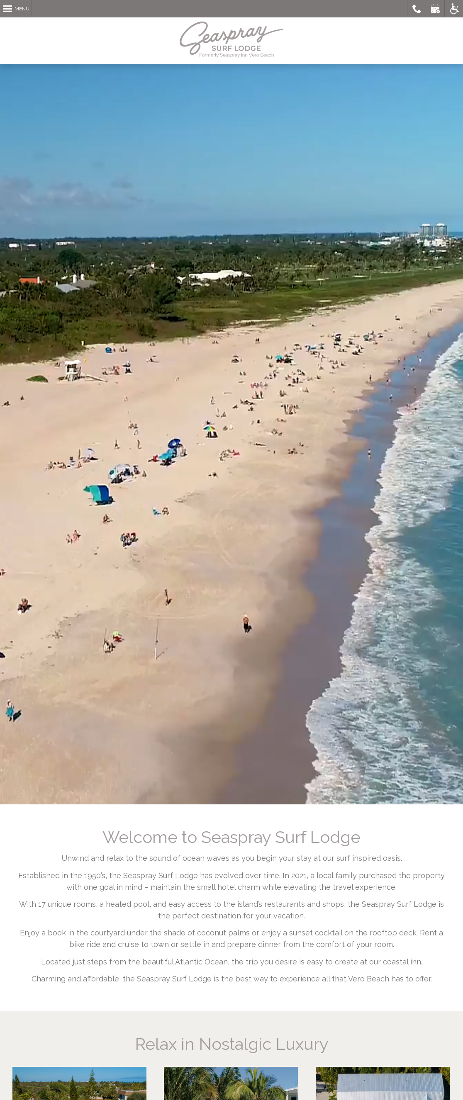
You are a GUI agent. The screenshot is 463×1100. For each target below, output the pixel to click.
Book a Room (435, 8)
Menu (22, 9)
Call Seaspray (416, 8)
